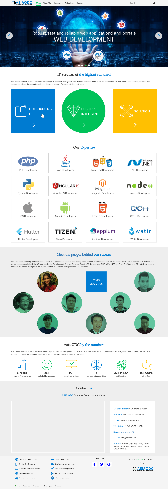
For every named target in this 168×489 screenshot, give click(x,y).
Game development (26, 478)
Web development (25, 473)
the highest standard (95, 74)
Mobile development (26, 464)
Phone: (117, 420)
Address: (118, 443)
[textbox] (139, 3)
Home (38, 3)
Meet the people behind (84, 254)
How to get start (61, 478)
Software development (27, 459)
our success (102, 254)
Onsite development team (64, 464)
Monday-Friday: (121, 409)
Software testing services (63, 469)
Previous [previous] (9, 35)
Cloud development (61, 459)
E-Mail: (117, 438)
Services (58, 3)
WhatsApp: (119, 426)
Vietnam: (118, 414)
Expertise (87, 147)
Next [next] (158, 35)
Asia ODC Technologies (63, 473)
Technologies (70, 3)
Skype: (117, 432)
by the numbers (92, 344)
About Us (48, 3)
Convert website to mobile (29, 469)
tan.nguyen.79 (127, 432)
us (90, 388)
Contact (80, 3)
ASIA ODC (67, 395)
